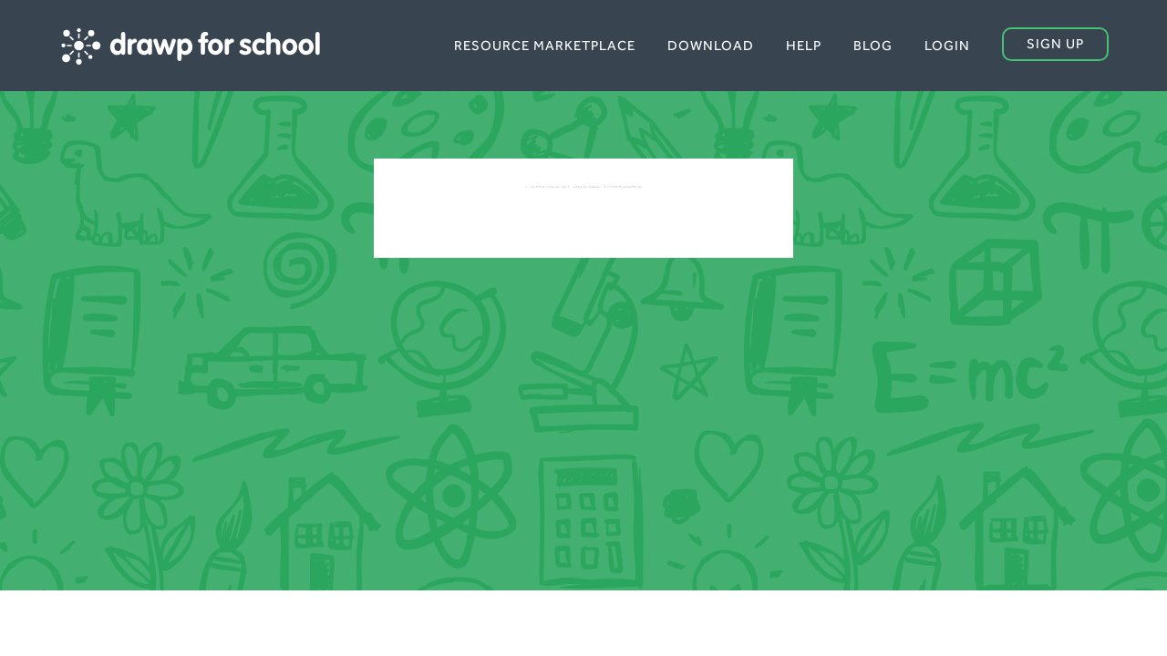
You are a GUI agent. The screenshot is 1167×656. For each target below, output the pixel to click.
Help (803, 45)
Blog (873, 45)
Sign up (1055, 43)
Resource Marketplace (544, 45)
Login (947, 45)
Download (710, 45)
